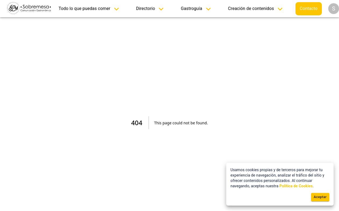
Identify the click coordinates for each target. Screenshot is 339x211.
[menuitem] (89, 8)
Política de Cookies (296, 186)
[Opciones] (333, 8)
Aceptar (320, 197)
